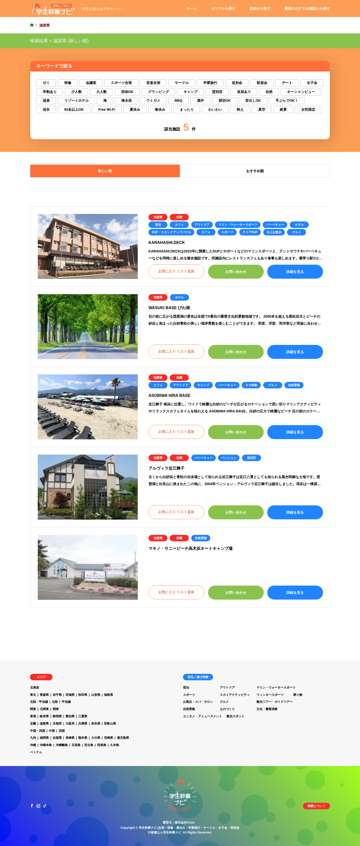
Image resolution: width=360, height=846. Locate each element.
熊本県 (82, 738)
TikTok (44, 806)
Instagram (38, 806)
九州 (33, 738)
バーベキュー (275, 224)
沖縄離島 (62, 745)
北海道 (34, 687)
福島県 (108, 695)
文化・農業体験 (267, 709)
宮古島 (88, 745)
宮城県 (70, 695)
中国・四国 (37, 731)
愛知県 (70, 716)
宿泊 (158, 224)
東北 (33, 695)
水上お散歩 (274, 232)
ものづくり (227, 709)
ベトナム (36, 752)
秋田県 (82, 695)
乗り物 (297, 695)
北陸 (55, 702)
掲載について (317, 806)
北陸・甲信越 (39, 702)
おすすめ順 (255, 171)
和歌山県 (110, 723)
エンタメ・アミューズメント (202, 716)
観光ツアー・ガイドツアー (274, 702)
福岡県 (44, 738)
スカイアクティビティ (235, 695)
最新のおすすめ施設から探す (307, 8)
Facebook (32, 806)
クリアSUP (250, 232)
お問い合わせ (235, 272)
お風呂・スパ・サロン (198, 702)
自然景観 (294, 385)
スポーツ (227, 232)
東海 (33, 716)
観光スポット (235, 716)
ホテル (299, 224)
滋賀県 (158, 217)
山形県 (95, 695)
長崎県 (70, 738)
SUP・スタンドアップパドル (171, 232)
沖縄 (33, 745)
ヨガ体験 (251, 385)
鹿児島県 (123, 738)
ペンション (228, 458)
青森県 (44, 695)
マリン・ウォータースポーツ (237, 224)
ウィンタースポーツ (270, 695)
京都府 (57, 723)
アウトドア (202, 224)
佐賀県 (57, 738)
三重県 (82, 716)
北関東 (44, 709)
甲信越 (66, 702)
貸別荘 (251, 458)
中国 (52, 731)
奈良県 (95, 723)
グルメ (296, 232)
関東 (33, 709)
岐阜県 (44, 716)
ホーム (191, 8)
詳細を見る (295, 272)
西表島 (101, 745)
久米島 (114, 745)
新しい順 (105, 171)
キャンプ (203, 385)
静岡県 (57, 716)
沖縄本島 (46, 745)
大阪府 (70, 723)
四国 (62, 731)
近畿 (179, 217)
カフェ (179, 224)
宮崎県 (108, 738)
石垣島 (76, 745)
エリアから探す (223, 8)
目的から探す (260, 8)
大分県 (95, 738)
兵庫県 (82, 723)
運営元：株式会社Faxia (178, 822)
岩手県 (57, 695)
